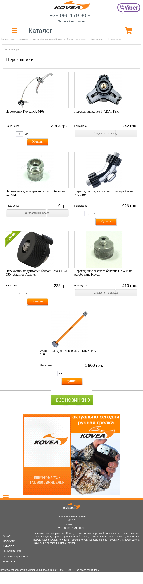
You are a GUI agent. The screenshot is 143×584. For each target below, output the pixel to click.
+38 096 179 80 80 (71, 18)
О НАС (7, 536)
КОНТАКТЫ (9, 561)
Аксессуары (97, 39)
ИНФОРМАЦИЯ (12, 551)
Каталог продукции (76, 39)
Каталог (26, 30)
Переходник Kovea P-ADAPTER (96, 111)
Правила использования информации (21, 570)
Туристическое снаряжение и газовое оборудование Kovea (31, 39)
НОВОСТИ (9, 541)
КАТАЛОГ (8, 546)
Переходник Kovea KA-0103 (25, 111)
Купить (37, 141)
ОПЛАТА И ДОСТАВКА (16, 556)
